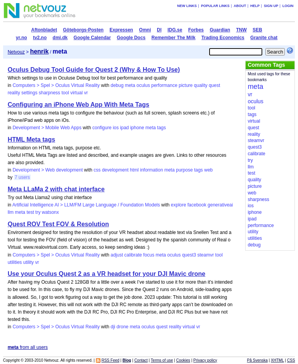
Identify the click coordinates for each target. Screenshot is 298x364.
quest (214, 85)
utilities (15, 262)
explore (178, 205)
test (30, 212)
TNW (241, 30)
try (37, 212)
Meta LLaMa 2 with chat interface (56, 189)
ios (116, 127)
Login (288, 6)
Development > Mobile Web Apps (46, 127)
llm (11, 212)
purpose (184, 170)
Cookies (183, 360)
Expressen (121, 30)
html (134, 170)
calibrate (133, 255)
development (115, 170)
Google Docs (131, 37)
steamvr (206, 255)
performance (164, 85)
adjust (117, 255)
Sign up (271, 6)
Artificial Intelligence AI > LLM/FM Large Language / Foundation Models (86, 205)
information (151, 170)
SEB (257, 30)
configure (101, 127)
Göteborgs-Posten (83, 30)
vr (86, 92)
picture (185, 85)
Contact (140, 360)
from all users (28, 347)
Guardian (220, 30)
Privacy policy (205, 360)
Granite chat (263, 37)
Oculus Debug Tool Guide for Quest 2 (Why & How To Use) (94, 69)
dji (113, 326)
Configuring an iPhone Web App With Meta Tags (78, 104)
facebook (196, 205)
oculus (143, 85)
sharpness (49, 92)
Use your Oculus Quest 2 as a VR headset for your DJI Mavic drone (107, 273)
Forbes (196, 30)
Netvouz (16, 52)
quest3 (189, 255)
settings (29, 92)
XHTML (277, 360)
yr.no (21, 37)
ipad (124, 127)
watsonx (50, 212)
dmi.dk (60, 37)
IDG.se (175, 30)
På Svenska (257, 360)
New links (187, 6)
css (97, 170)
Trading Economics (222, 37)
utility (28, 262)
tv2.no (40, 37)
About (240, 6)
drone (122, 326)
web (208, 170)
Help (255, 6)
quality (201, 85)
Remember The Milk (173, 37)
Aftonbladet (44, 30)
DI (159, 30)
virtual (76, 92)
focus (148, 255)
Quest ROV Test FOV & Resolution (58, 224)
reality (14, 92)
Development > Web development (47, 170)
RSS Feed (110, 360)
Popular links (215, 6)
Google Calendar (92, 37)
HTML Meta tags (31, 139)
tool (65, 92)
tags (161, 127)
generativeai (220, 205)
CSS (291, 360)
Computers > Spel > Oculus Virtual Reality (56, 85)
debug (117, 85)
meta (130, 85)
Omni (145, 30)
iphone (137, 127)
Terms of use (162, 360)
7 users (22, 177)
